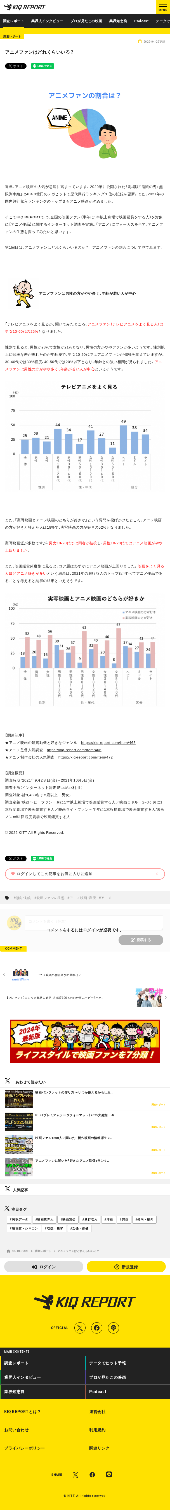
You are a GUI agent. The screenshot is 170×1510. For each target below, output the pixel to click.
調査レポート (13, 21)
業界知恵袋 (118, 21)
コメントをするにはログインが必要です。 (85, 930)
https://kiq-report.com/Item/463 (108, 742)
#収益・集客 (54, 1228)
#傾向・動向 (23, 897)
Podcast (141, 21)
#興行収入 (89, 1219)
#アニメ (105, 897)
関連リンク (99, 1448)
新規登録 (126, 1266)
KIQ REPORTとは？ (22, 1411)
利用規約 (97, 1430)
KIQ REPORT (18, 1251)
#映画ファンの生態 (49, 897)
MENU (163, 10)
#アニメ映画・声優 (81, 897)
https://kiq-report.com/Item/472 (85, 757)
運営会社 (97, 1411)
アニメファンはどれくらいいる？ (78, 1251)
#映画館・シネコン (24, 1228)
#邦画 (124, 1219)
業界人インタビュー (47, 21)
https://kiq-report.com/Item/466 (74, 749)
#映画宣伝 (67, 1219)
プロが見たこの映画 (86, 21)
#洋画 (108, 1219)
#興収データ (19, 1219)
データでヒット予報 (107, 1363)
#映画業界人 (44, 1219)
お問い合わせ (16, 1430)
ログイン (44, 1266)
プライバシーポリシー (24, 1448)
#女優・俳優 (79, 1228)
